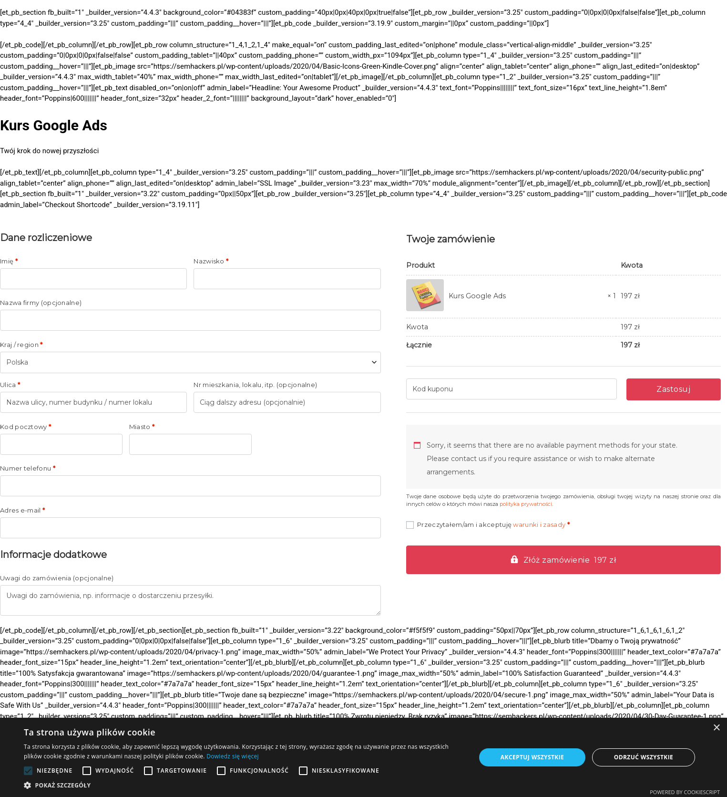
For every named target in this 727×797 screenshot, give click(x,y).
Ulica (10, 385)
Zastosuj (673, 389)
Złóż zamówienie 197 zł (569, 560)
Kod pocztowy (25, 427)
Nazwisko (211, 261)
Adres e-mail (22, 510)
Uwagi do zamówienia (57, 578)
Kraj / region (21, 345)
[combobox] (190, 362)
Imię (9, 261)
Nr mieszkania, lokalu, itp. (255, 385)
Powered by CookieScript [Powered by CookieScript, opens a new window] (685, 792)
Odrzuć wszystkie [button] (643, 757)
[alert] (363, 757)
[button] (243, 785)
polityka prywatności (526, 504)
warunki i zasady (539, 524)
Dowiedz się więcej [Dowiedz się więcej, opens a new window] (232, 756)
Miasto (141, 427)
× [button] (716, 728)
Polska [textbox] (17, 362)
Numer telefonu (27, 468)
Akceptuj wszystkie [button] (532, 757)
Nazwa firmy (41, 303)
